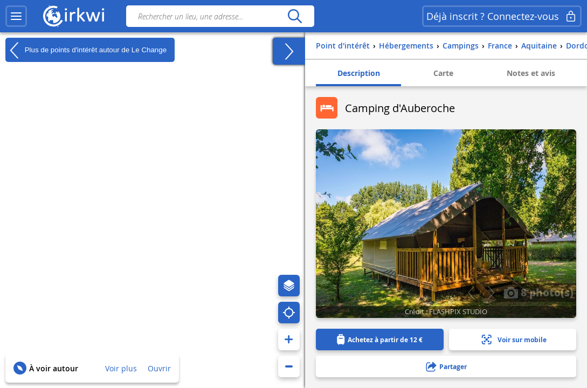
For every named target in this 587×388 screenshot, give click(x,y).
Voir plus (121, 368)
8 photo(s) (538, 292)
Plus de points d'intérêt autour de (86, 50)
